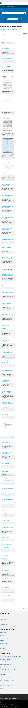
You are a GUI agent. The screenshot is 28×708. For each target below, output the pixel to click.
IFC (5, 704)
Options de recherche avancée (9, 29)
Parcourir (12, 18)
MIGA (9, 704)
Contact (4, 696)
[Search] (14, 13)
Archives (3, 6)
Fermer (26, 1)
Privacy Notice (5, 695)
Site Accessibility (13, 695)
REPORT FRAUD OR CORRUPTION (11, 698)
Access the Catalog (10, 6)
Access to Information (22, 695)
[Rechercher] (25, 13)
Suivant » (25, 608)
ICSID (12, 704)
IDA (3, 704)
